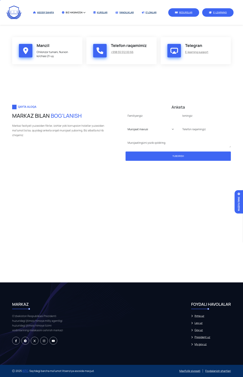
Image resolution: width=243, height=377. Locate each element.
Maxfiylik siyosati (189, 371)
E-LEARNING (218, 12)
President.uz (202, 337)
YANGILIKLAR (125, 12)
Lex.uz (199, 323)
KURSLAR (100, 12)
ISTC (25, 371)
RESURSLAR (183, 12)
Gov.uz (199, 330)
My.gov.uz (201, 344)
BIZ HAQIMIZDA (72, 12)
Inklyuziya (238, 202)
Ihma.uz (199, 316)
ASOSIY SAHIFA (43, 12)
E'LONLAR (149, 12)
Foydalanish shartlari (218, 371)
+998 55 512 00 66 (122, 52)
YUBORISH (178, 156)
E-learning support (196, 52)
